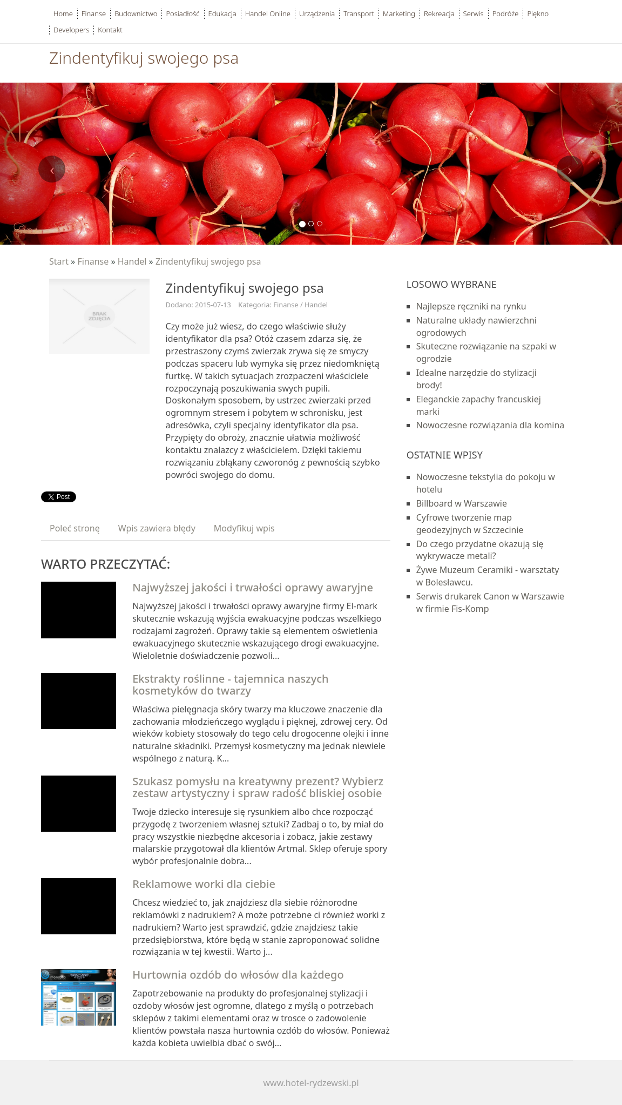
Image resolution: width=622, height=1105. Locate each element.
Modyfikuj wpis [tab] (244, 528)
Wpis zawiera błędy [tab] (156, 528)
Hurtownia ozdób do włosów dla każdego (238, 974)
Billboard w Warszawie (461, 503)
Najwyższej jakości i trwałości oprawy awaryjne (252, 587)
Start (59, 261)
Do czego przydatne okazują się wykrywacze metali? (480, 550)
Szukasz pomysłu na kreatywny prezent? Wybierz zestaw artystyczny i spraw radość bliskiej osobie (257, 787)
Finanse (93, 261)
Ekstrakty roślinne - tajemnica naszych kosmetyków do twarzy (230, 684)
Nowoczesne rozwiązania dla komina (490, 425)
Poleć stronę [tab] (75, 528)
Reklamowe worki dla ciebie (203, 884)
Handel (132, 261)
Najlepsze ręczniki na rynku (471, 306)
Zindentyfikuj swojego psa (208, 261)
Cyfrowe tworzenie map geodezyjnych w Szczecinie (470, 523)
